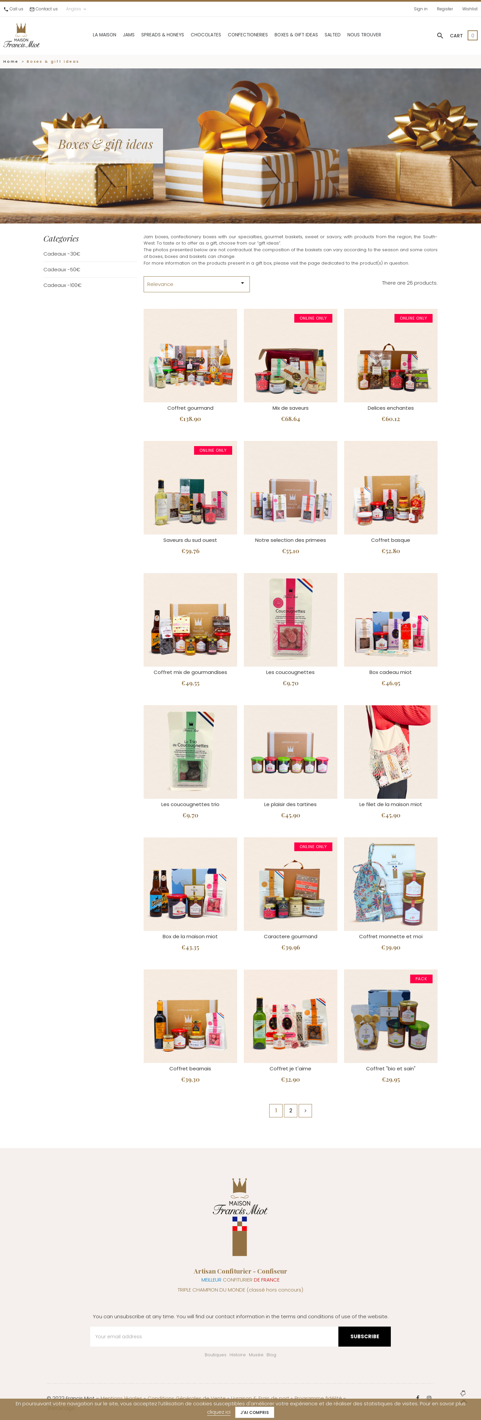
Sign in (421, 9)
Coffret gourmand (190, 407)
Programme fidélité (318, 1398)
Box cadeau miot (390, 672)
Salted (333, 35)
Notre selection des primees (290, 540)
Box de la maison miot (190, 936)
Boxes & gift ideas (296, 35)
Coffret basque (390, 540)
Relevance (196, 283)
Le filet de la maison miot (390, 804)
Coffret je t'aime (290, 1068)
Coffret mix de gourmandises (190, 672)
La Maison (104, 35)
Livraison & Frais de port (260, 1398)
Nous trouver (364, 35)
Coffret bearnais (190, 1068)
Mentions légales (121, 1398)
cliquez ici (218, 1411)
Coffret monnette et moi (391, 936)
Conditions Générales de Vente (187, 1398)
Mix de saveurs (291, 407)
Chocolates (206, 35)
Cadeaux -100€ (62, 285)
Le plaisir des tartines (290, 804)
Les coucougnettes (290, 672)
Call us (16, 9)
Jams (129, 35)
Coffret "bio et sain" (391, 1068)
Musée (256, 1355)
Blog (271, 1355)
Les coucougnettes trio (190, 804)
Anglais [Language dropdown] (77, 9)
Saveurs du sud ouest (190, 540)
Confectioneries (248, 35)
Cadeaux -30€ (61, 253)
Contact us (47, 9)
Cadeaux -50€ (61, 269)
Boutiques (215, 1355)
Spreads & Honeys (162, 35)
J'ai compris (254, 1412)
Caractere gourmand (290, 936)
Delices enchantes (391, 407)
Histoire (237, 1355)
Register (445, 9)
